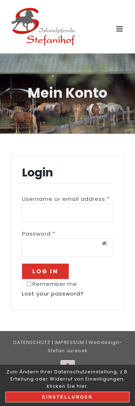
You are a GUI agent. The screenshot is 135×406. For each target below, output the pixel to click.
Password (38, 233)
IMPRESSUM (69, 342)
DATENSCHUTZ (31, 342)
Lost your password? (53, 293)
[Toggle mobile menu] (120, 29)
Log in (45, 271)
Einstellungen (67, 397)
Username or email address (66, 199)
